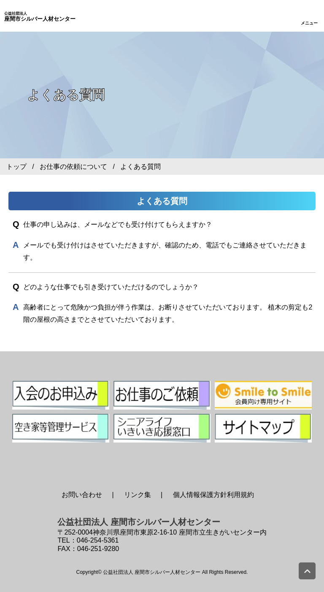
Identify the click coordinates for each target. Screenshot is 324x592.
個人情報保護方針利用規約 (213, 494)
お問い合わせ (82, 494)
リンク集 (137, 494)
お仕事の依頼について (73, 166)
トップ (16, 166)
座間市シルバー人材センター (40, 16)
